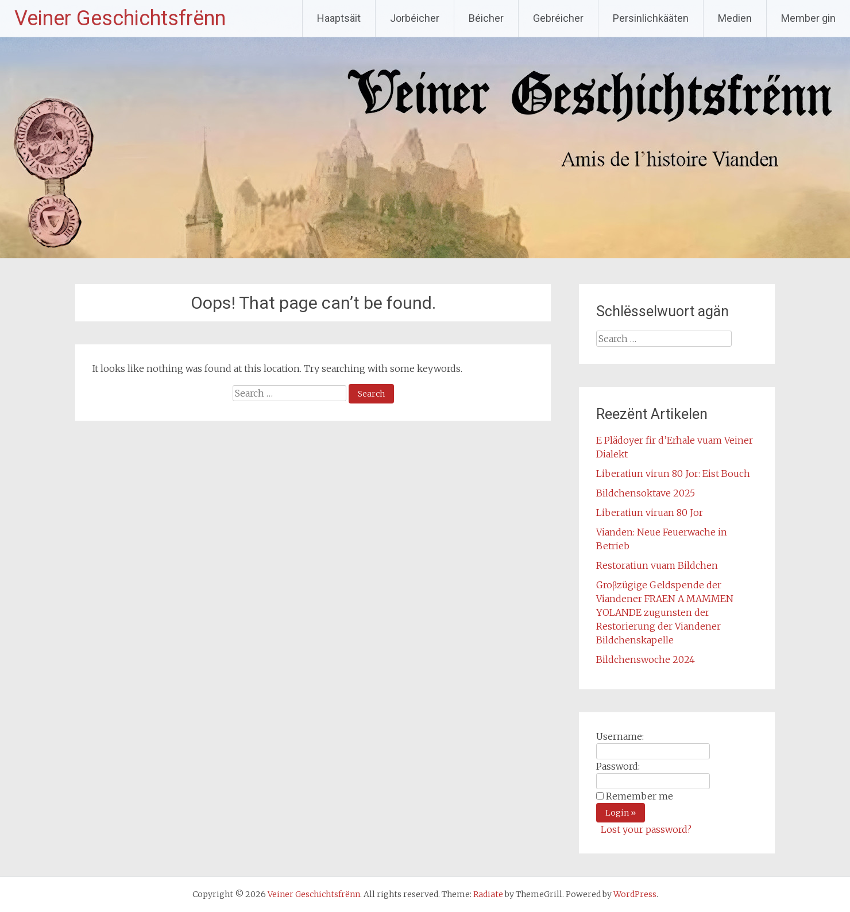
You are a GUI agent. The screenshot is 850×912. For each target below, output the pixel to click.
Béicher (486, 18)
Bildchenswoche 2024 (645, 659)
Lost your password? (646, 829)
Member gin (808, 18)
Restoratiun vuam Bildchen (657, 565)
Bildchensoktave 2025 (645, 493)
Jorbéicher (414, 18)
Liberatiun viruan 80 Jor (649, 512)
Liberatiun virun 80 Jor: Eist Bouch (673, 473)
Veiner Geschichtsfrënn (120, 18)
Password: (618, 766)
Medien (735, 18)
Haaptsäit (339, 18)
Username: (620, 736)
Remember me (639, 796)
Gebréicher (558, 18)
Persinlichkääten (651, 18)
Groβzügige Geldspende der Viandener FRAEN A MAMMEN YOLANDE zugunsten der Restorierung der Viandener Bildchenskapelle (664, 612)
